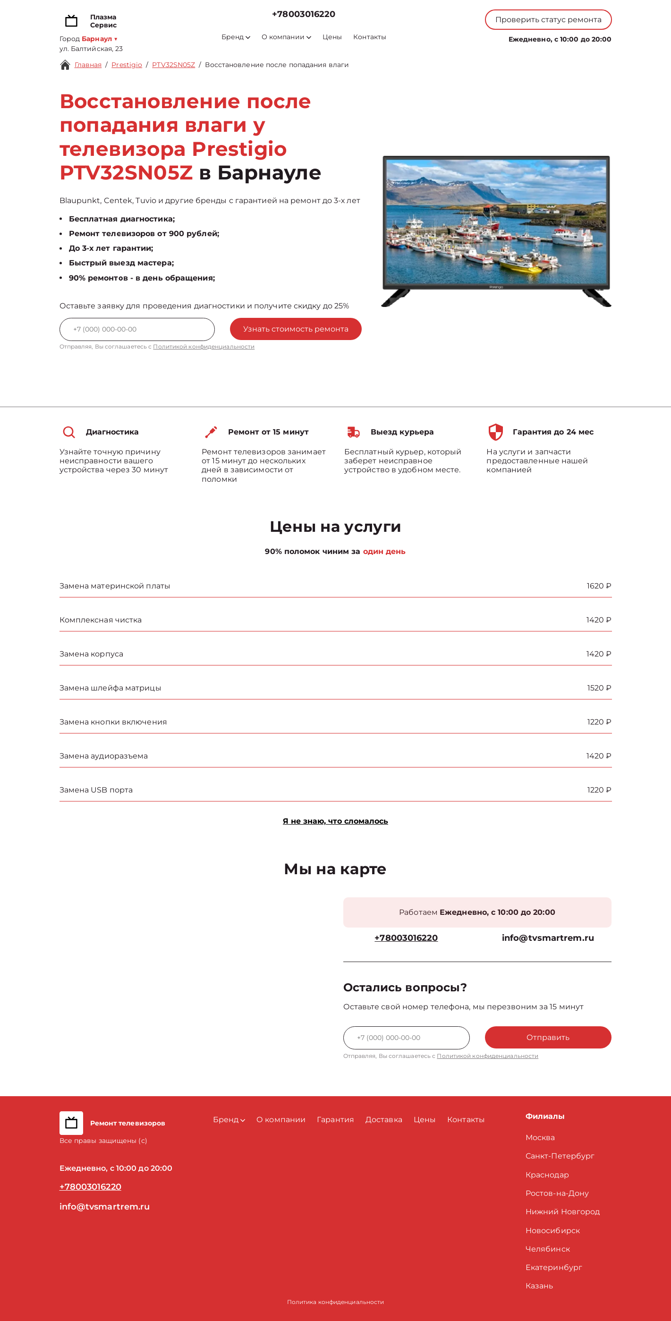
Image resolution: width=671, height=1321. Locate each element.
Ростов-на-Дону (557, 1193)
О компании (286, 37)
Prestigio (126, 64)
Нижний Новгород (563, 1211)
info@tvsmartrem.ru (548, 938)
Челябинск (548, 1248)
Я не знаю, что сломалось (335, 821)
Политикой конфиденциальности (204, 346)
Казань (539, 1285)
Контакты (369, 37)
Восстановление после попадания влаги (277, 64)
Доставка (383, 1119)
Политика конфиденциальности (335, 1301)
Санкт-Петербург (560, 1155)
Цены (332, 37)
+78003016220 (303, 14)
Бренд (235, 37)
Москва (540, 1137)
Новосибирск (553, 1230)
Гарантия (335, 1119)
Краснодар (547, 1174)
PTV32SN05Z (173, 64)
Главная (88, 64)
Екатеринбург (554, 1267)
